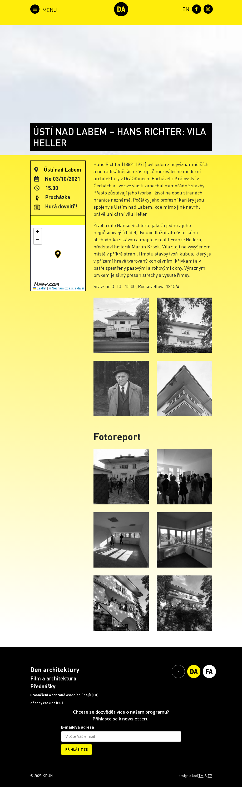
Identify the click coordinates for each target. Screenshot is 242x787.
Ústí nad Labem (62, 169)
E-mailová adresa (77, 727)
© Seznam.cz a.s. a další (66, 288)
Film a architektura (53, 678)
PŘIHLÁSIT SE (76, 749)
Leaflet (39, 288)
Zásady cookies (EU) (46, 703)
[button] (57, 254)
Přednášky (43, 686)
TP (210, 775)
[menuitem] (184, 9)
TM (201, 775)
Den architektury (54, 669)
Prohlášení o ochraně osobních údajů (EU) (64, 695)
